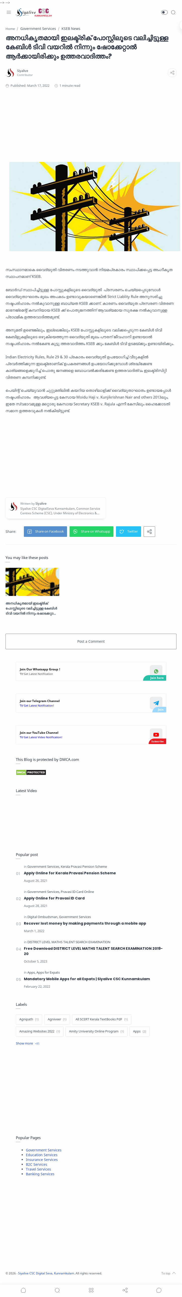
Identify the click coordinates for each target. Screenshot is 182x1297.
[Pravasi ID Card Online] (77, 891)
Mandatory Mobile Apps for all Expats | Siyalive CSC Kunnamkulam (87, 978)
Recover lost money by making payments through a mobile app (85, 922)
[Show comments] (159, 1290)
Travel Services (38, 1169)
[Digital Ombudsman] (42, 916)
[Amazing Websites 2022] (40, 1031)
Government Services (44, 1150)
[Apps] (31, 972)
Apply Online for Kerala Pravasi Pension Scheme (70, 872)
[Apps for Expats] (48, 972)
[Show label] (27, 1043)
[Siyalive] (23, 71)
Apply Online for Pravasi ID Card (54, 897)
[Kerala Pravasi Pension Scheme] (84, 866)
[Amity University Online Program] (97, 1031)
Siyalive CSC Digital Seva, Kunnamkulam (48, 1273)
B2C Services (36, 1164)
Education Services (41, 1154)
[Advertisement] (94, 113)
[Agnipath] (29, 1019)
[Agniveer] (57, 1019)
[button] (164, 12)
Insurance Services (42, 1159)
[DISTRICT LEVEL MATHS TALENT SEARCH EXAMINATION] (68, 941)
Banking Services (40, 1174)
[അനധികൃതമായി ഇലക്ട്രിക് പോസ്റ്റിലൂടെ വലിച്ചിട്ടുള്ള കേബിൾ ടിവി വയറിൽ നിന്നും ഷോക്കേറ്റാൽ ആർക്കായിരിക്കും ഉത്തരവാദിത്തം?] (32, 581)
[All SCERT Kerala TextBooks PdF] (101, 1019)
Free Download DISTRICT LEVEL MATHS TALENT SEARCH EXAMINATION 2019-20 (94, 950)
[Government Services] (43, 866)
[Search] (173, 12)
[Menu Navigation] (8, 12)
